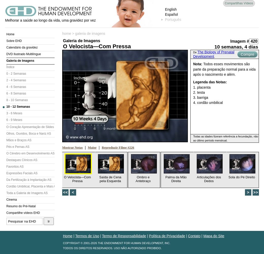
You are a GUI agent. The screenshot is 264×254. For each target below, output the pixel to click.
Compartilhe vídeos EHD (23, 213)
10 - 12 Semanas (18, 106)
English (171, 9)
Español (171, 14)
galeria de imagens (90, 33)
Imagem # (239, 41)
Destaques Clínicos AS (21, 160)
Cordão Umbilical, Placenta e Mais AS (30, 186)
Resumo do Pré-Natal (21, 206)
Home (10, 34)
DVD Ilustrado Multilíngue (23, 54)
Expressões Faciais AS (22, 173)
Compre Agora (247, 55)
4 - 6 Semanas (16, 87)
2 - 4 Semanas (16, 80)
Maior (92, 147)
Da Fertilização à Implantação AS (28, 180)
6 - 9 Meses (14, 120)
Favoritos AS (15, 166)
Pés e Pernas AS (17, 147)
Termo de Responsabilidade (124, 236)
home (66, 33)
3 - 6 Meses (14, 113)
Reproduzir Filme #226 (118, 147)
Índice (10, 67)
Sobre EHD (14, 41)
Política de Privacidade (167, 236)
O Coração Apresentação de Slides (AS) (30, 127)
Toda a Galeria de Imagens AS (27, 193)
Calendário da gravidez (22, 47)
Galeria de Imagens (20, 60)
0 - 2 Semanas (16, 73)
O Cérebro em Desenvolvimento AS (30, 153)
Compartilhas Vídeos (239, 3)
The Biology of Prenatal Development (213, 54)
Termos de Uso (87, 236)
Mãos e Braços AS (18, 140)
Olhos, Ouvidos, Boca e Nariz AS (28, 133)
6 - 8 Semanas (16, 93)
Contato (194, 236)
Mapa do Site (213, 236)
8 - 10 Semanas (17, 100)
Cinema (11, 199)
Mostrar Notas (72, 147)
